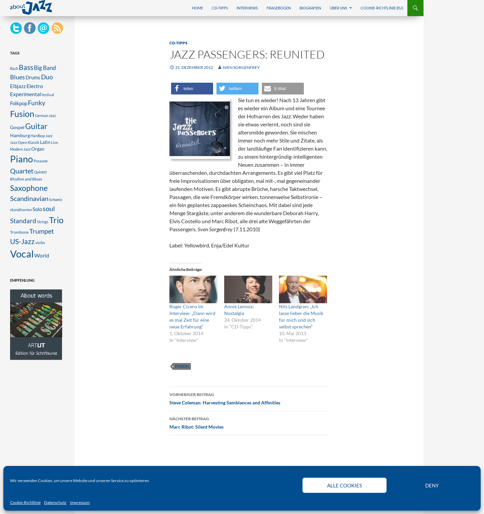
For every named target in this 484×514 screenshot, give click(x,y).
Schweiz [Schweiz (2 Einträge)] (55, 199)
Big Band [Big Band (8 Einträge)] (45, 67)
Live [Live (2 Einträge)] (54, 142)
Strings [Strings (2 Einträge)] (42, 222)
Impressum (80, 502)
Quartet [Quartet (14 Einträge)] (21, 171)
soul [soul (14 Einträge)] (49, 208)
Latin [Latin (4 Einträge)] (45, 142)
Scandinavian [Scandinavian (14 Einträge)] (29, 198)
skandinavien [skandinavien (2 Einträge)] (21, 209)
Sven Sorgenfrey (241, 67)
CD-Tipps (220, 8)
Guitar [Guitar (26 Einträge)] (36, 126)
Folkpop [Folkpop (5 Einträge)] (18, 103)
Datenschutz (55, 502)
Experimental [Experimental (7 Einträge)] (25, 94)
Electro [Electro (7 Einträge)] (35, 86)
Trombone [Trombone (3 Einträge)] (19, 232)
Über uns (338, 8)
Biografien (310, 8)
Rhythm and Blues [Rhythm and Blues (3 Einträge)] (26, 179)
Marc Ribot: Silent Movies (249, 422)
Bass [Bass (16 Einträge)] (26, 67)
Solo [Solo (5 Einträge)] (37, 209)
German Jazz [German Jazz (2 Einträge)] (45, 115)
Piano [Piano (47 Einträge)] (21, 159)
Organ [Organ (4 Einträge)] (37, 149)
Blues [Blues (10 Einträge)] (17, 77)
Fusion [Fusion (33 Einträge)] (22, 114)
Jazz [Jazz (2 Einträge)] (48, 135)
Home (197, 8)
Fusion (182, 366)
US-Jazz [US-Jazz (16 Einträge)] (22, 241)
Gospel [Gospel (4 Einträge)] (17, 127)
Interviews (247, 8)
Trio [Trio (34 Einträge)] (56, 220)
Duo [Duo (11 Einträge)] (47, 77)
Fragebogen (279, 8)
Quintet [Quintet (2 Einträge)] (40, 172)
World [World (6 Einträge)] (41, 255)
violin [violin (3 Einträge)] (40, 242)
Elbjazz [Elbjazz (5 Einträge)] (18, 86)
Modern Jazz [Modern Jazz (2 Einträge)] (20, 149)
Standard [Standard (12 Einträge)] (23, 221)
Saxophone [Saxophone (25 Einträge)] (29, 188)
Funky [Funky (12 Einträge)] (36, 103)
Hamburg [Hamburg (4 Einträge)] (20, 135)
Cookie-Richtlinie (25, 502)
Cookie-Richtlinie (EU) (382, 8)
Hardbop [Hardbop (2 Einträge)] (38, 135)
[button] (192, 88)
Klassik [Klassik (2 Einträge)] (33, 142)
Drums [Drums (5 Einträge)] (33, 77)
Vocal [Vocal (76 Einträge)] (22, 254)
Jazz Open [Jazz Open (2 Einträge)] (18, 142)
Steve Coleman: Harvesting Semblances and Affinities (249, 398)
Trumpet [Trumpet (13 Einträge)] (41, 231)
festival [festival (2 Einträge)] (48, 94)
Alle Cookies (344, 485)
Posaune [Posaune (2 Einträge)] (41, 161)
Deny (432, 485)
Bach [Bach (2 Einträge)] (14, 68)
